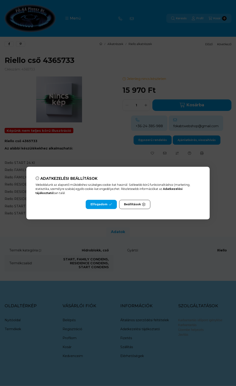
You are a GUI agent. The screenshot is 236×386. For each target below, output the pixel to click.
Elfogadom (101, 204)
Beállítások (134, 204)
